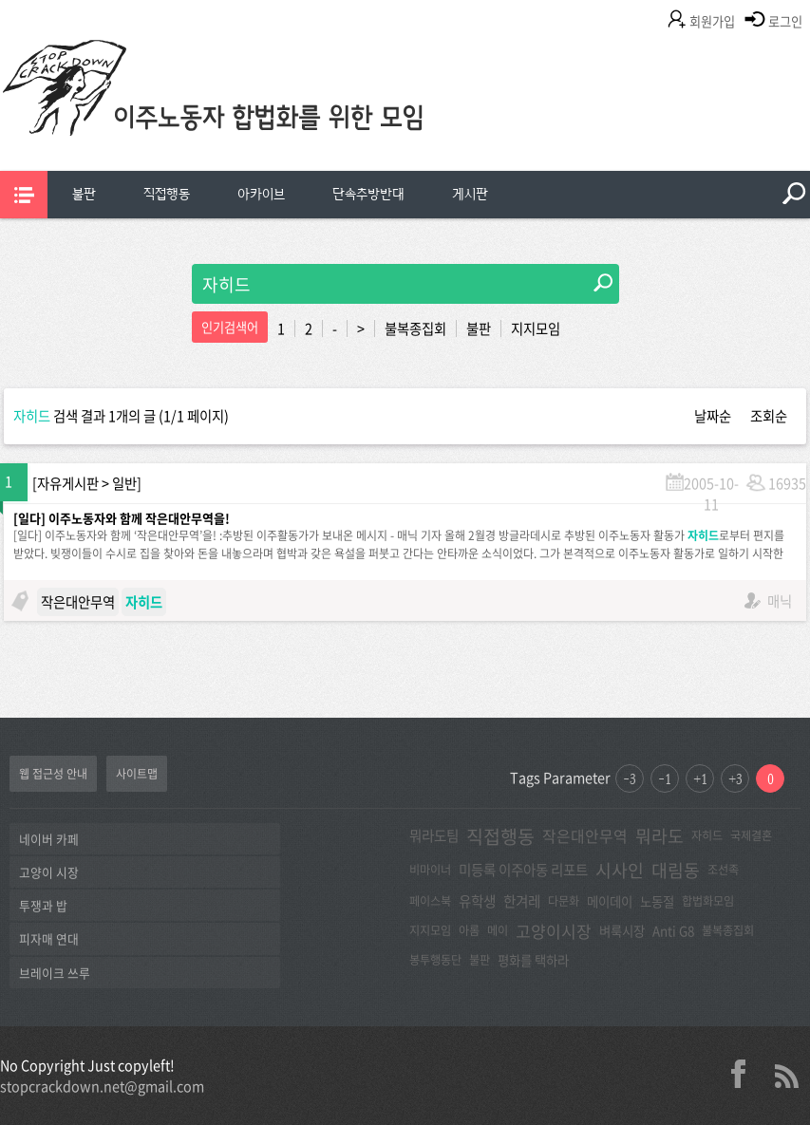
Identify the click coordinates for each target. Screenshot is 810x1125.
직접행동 (166, 194)
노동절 (657, 900)
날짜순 (712, 415)
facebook (745, 1073)
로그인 (785, 21)
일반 (124, 483)
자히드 (707, 835)
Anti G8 (673, 930)
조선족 (723, 869)
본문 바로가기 (0, 0)
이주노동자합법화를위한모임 (251, 119)
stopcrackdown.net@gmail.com (102, 1086)
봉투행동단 (435, 959)
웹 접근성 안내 (53, 773)
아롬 (469, 930)
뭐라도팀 (434, 835)
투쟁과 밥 (43, 905)
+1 (700, 778)
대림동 (675, 870)
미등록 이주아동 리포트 (523, 869)
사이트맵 (137, 773)
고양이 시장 (49, 872)
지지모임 (535, 328)
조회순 (768, 415)
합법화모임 (708, 900)
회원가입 (712, 21)
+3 (735, 778)
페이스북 (430, 900)
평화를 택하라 (533, 959)
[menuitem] (84, 194)
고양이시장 (554, 931)
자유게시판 (68, 483)
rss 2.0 (786, 1073)
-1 (664, 778)
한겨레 (521, 901)
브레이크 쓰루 (54, 973)
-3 (629, 778)
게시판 (470, 194)
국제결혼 (751, 835)
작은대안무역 (78, 601)
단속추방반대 (368, 194)
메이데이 (609, 900)
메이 (497, 930)
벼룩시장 (622, 930)
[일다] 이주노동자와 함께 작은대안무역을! (121, 518)
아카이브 (261, 194)
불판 (84, 194)
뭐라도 (659, 836)
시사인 (619, 870)
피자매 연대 (49, 938)
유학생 (477, 901)
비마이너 (430, 869)
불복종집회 (415, 328)
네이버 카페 (49, 839)
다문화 (563, 900)
